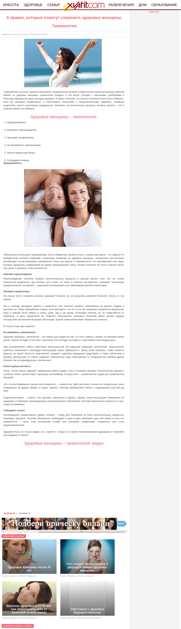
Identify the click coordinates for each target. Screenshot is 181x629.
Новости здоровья (20, 34)
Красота (11, 5)
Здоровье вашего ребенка (89, 618)
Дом (143, 5)
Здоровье (33, 5)
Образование (164, 5)
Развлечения (121, 5)
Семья (53, 5)
